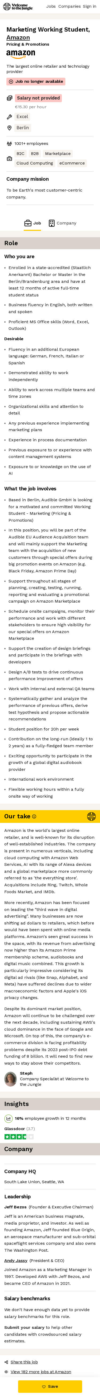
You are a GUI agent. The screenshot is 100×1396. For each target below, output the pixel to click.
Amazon (18, 37)
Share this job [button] (21, 1361)
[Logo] (18, 6)
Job (32, 223)
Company (61, 223)
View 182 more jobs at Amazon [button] (37, 1371)
